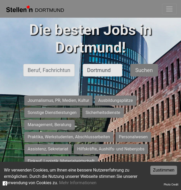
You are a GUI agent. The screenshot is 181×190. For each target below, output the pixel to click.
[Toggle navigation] (169, 9)
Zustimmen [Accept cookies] (163, 170)
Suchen (144, 70)
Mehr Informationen (77, 182)
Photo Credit (171, 184)
